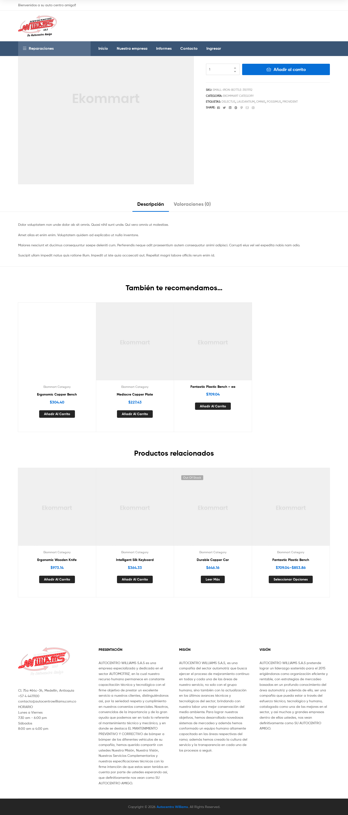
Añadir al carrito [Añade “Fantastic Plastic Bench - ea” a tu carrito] (213, 406)
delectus (228, 101)
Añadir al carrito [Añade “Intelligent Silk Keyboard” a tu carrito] (135, 579)
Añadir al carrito (290, 69)
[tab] (150, 206)
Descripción (150, 204)
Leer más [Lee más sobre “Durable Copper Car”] (213, 579)
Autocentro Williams (172, 807)
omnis (260, 101)
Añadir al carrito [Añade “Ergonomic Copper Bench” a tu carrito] (57, 414)
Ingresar (213, 48)
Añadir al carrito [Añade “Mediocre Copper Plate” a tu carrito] (135, 414)
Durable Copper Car (213, 560)
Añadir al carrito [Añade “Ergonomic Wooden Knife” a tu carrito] (57, 579)
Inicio (103, 48)
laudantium (246, 101)
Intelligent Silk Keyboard (135, 560)
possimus (274, 101)
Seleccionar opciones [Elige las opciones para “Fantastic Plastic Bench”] (291, 579)
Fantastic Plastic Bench (290, 560)
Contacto (189, 48)
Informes (164, 48)
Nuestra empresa (132, 48)
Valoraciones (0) (192, 204)
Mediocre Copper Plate (135, 394)
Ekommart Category (238, 96)
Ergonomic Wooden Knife (57, 560)
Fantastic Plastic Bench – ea (212, 386)
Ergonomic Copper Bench (57, 394)
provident (290, 101)
